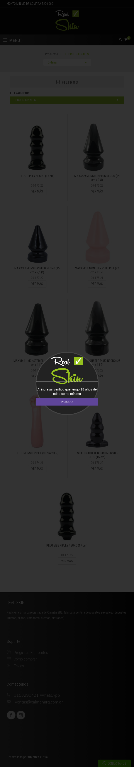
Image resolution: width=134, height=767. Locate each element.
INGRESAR (67, 401)
